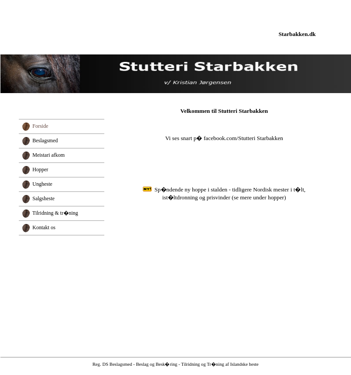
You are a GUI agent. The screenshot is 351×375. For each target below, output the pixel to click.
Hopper (40, 169)
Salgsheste (43, 198)
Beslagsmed (45, 140)
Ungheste (42, 184)
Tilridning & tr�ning (55, 213)
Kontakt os (43, 227)
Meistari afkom (48, 155)
